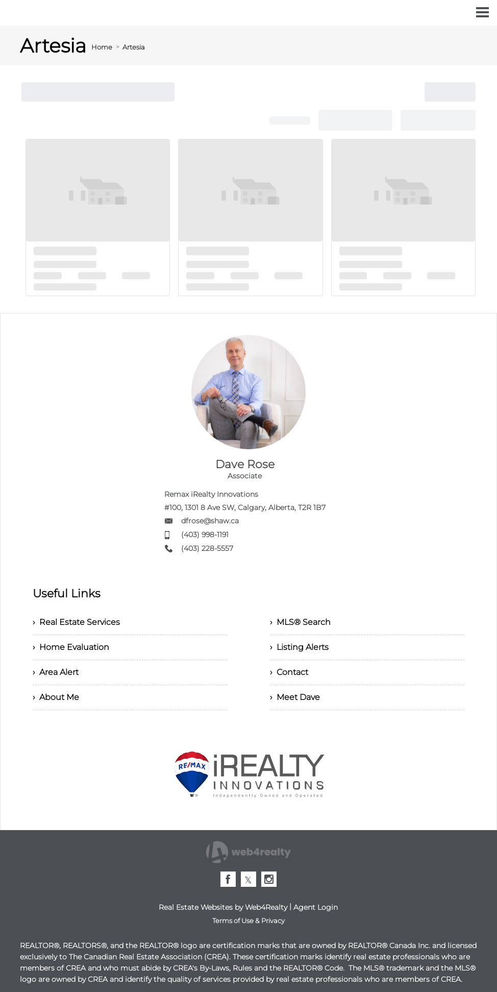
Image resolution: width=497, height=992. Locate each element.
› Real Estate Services (76, 622)
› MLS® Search (300, 622)
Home (101, 47)
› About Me (56, 697)
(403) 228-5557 (207, 548)
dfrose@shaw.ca (210, 520)
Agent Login (315, 907)
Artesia (133, 47)
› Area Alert (56, 672)
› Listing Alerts (299, 647)
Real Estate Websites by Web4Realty (223, 907)
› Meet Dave (295, 697)
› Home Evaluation (71, 647)
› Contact (289, 672)
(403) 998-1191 (205, 534)
